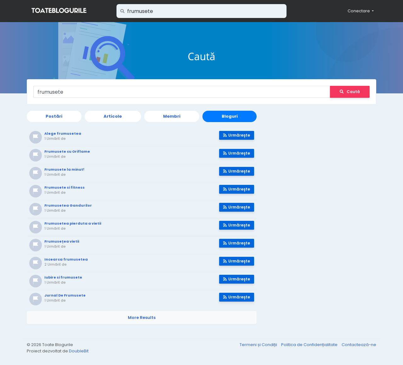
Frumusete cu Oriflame (67, 151)
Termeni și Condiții (259, 345)
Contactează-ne (359, 345)
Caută (350, 91)
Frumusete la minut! (64, 169)
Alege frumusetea (62, 133)
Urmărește (236, 135)
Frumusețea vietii (61, 241)
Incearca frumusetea (66, 259)
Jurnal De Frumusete (65, 295)
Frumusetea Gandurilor (68, 205)
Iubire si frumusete (63, 277)
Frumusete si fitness (64, 187)
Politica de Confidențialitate (309, 345)
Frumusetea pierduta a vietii (72, 223)
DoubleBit (78, 351)
